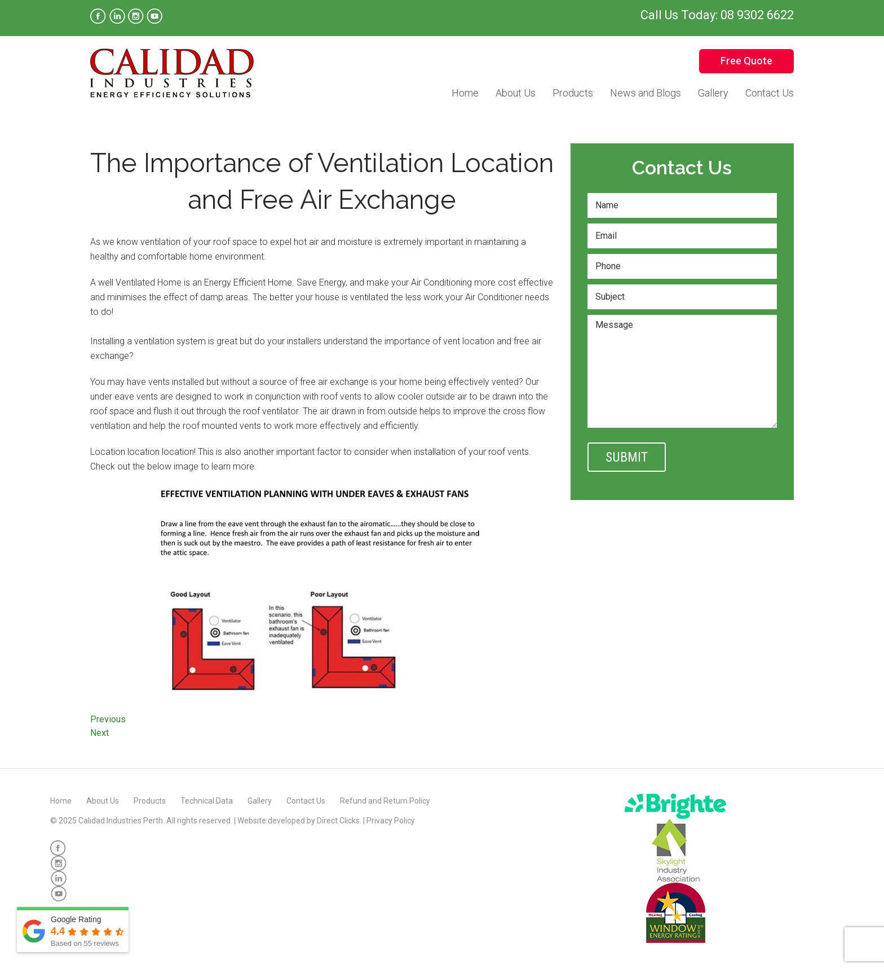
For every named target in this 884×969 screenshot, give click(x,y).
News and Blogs (645, 93)
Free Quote (746, 61)
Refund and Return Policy (385, 800)
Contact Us (769, 93)
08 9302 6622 (757, 15)
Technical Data (206, 800)
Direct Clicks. (339, 820)
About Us (516, 93)
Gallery (713, 93)
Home (465, 93)
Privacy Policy (390, 820)
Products (572, 93)
